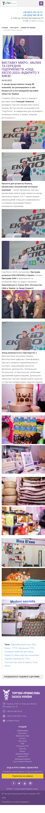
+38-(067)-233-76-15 (32, 12)
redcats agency (22, 802)
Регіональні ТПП (22, 746)
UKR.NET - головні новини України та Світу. (22, 789)
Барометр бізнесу (22, 754)
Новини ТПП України (28, 28)
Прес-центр (14, 28)
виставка (28, 652)
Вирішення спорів (22, 736)
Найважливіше (22, 731)
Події (22, 743)
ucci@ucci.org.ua (36, 21)
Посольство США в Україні (18, 662)
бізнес (8, 648)
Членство (22, 749)
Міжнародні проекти (22, 759)
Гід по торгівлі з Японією (22, 761)
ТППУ (15, 648)
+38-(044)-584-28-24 (32, 15)
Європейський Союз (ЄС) (23, 644)
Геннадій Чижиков (14, 652)
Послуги (22, 738)
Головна (5, 28)
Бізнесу (22, 751)
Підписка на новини (22, 776)
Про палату (22, 733)
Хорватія (9, 655)
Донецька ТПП (26, 648)
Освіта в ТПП (22, 756)
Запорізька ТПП (21, 659)
